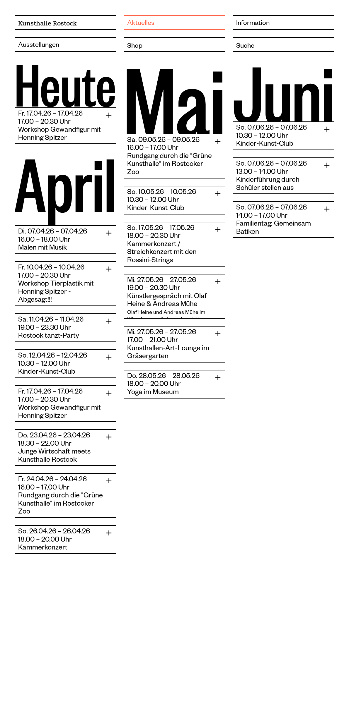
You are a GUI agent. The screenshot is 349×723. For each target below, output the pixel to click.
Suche (245, 46)
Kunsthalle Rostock (47, 23)
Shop (134, 46)
